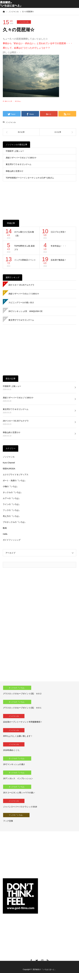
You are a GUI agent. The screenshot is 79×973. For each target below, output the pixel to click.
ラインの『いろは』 (12, 504)
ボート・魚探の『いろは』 (14, 480)
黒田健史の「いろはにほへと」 (44, 969)
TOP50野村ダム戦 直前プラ (24, 248)
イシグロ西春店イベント (25, 260)
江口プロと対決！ (58, 232)
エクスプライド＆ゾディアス (15, 474)
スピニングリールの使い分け (21, 302)
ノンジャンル (24, 22)
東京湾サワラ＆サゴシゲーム (18, 164)
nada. (5, 534)
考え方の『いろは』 (12, 516)
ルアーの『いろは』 (12, 498)
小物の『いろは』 (11, 486)
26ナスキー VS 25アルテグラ (21, 285)
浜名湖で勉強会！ (58, 260)
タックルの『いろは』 (12, 492)
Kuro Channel (9, 463)
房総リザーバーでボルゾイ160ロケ (21, 158)
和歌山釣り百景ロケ (14, 171)
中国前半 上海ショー (15, 151)
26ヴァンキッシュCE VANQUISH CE (25, 311)
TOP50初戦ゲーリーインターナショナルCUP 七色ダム (30, 178)
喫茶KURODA (9, 468)
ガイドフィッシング (12, 540)
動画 (5, 528)
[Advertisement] (39, 197)
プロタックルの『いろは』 (14, 522)
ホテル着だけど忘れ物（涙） (24, 234)
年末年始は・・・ (58, 246)
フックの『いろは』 (12, 510)
